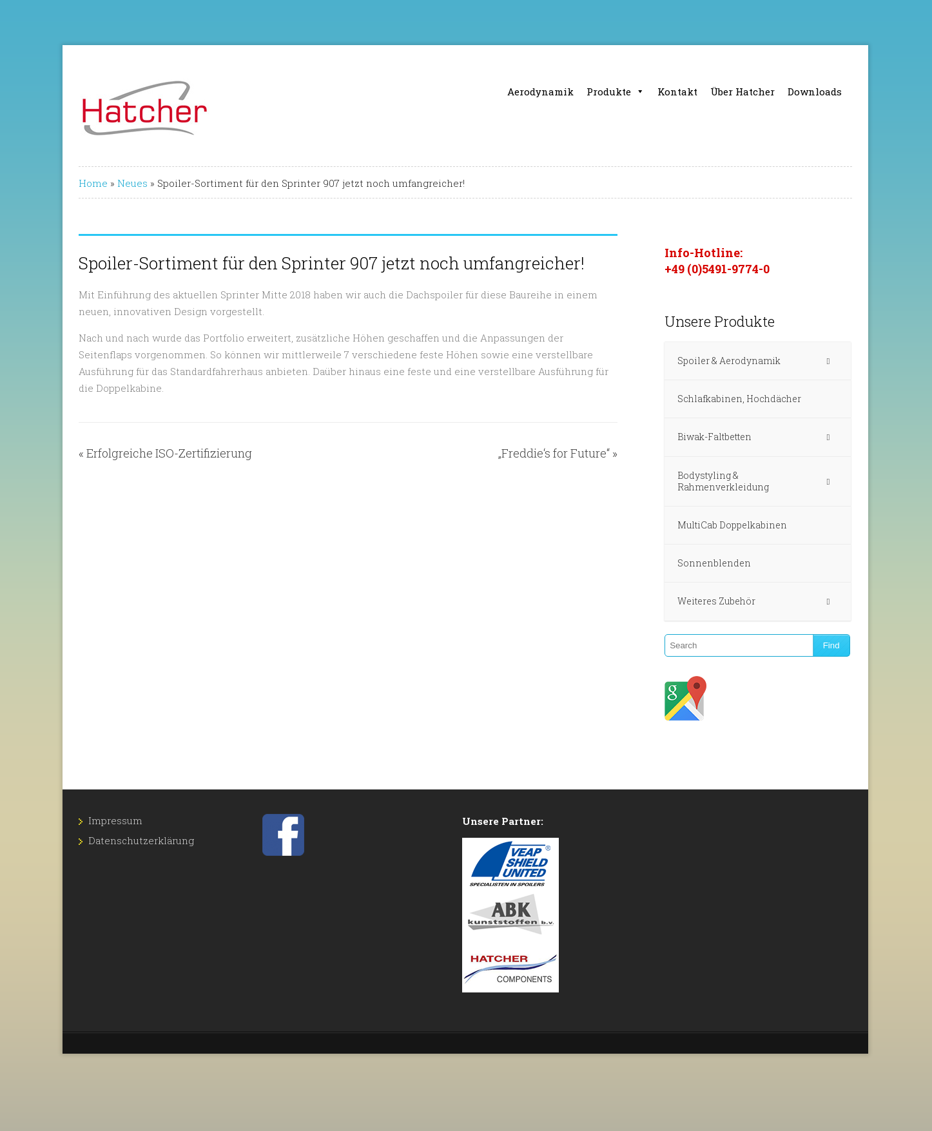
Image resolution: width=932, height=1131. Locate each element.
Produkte (616, 91)
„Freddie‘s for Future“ (554, 453)
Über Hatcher (742, 91)
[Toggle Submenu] (828, 361)
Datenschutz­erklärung (141, 840)
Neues (132, 183)
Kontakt (677, 91)
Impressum (115, 820)
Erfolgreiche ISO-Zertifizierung (169, 453)
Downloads (815, 91)
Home (93, 183)
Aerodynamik (540, 91)
